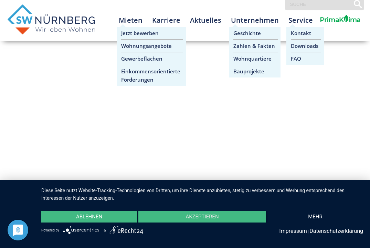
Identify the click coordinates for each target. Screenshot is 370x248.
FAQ (296, 58)
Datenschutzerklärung (336, 231)
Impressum (293, 231)
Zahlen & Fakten (254, 45)
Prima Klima (332, 26)
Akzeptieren (202, 217)
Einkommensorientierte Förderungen (150, 75)
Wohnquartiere (252, 58)
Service (300, 20)
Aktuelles (205, 20)
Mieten (130, 20)
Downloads (304, 45)
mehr (315, 217)
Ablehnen (89, 217)
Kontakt (301, 33)
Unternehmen (255, 20)
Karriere (166, 20)
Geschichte (247, 33)
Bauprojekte (248, 71)
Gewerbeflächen (141, 58)
